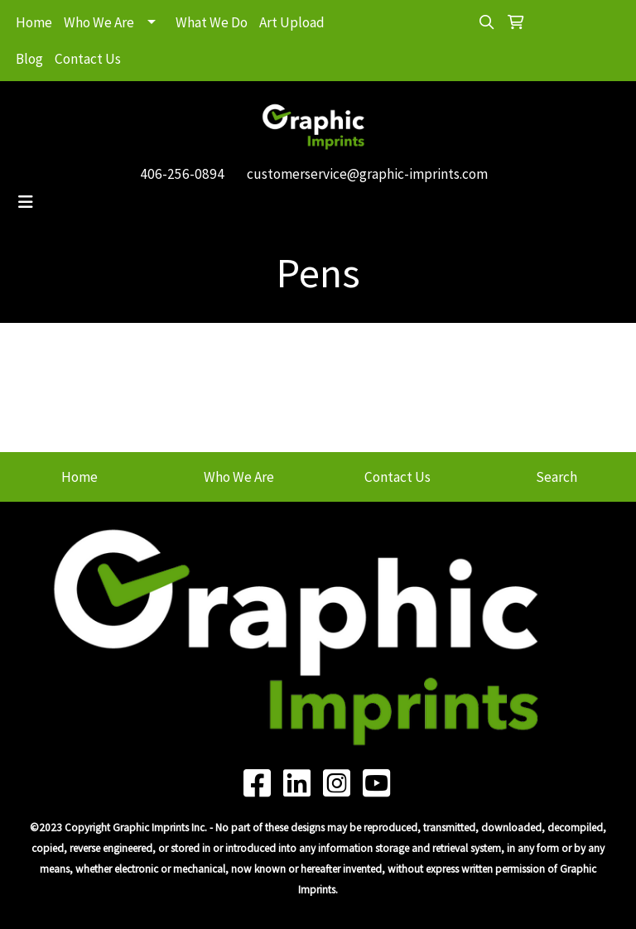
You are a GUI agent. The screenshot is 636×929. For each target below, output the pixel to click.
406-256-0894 (182, 174)
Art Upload (292, 22)
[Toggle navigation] (25, 202)
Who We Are (99, 22)
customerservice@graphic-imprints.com (367, 174)
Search (556, 477)
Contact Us (88, 59)
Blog (29, 59)
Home (34, 22)
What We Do (212, 22)
